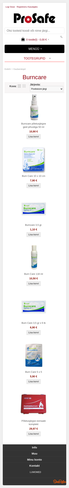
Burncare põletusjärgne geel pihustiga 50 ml (33, 125)
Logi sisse (10, 7)
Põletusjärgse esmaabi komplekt (34, 422)
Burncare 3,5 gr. (33, 225)
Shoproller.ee (59, 481)
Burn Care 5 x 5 (33, 372)
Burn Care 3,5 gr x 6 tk (34, 323)
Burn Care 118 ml (33, 274)
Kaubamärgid (20, 69)
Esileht (8, 69)
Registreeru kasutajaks (27, 7)
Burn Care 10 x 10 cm (33, 176)
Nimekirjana (19, 86)
